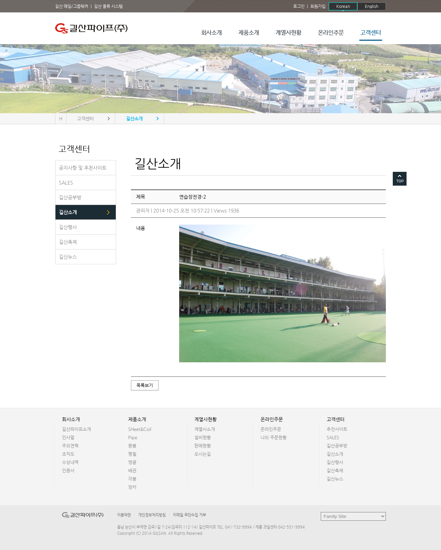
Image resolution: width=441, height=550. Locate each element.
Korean (343, 6)
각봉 (132, 478)
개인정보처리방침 (152, 515)
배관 (132, 470)
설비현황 (202, 437)
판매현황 (202, 445)
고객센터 (370, 33)
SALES (333, 437)
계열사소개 (204, 429)
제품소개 (248, 33)
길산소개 (335, 453)
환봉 (132, 445)
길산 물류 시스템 (108, 6)
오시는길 (202, 453)
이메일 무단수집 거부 (189, 515)
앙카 (132, 487)
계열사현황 (288, 33)
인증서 (68, 470)
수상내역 (70, 462)
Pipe (132, 437)
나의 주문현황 (273, 437)
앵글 (132, 462)
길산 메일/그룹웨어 (71, 6)
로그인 (299, 6)
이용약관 (124, 515)
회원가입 (318, 6)
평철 (132, 453)
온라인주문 (331, 33)
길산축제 (335, 470)
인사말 (68, 437)
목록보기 (144, 385)
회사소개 (211, 33)
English (371, 6)
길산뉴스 (335, 478)
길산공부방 (337, 445)
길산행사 (335, 462)
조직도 (68, 453)
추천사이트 (337, 429)
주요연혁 (70, 445)
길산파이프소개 (76, 429)
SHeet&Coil (139, 429)
